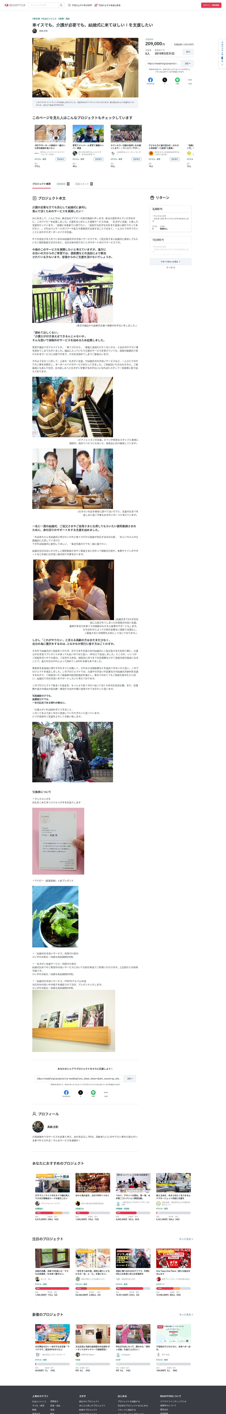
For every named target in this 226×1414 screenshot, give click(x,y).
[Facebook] (150, 80)
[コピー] (188, 63)
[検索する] (61, 5)
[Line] (177, 80)
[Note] (190, 80)
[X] (164, 80)
